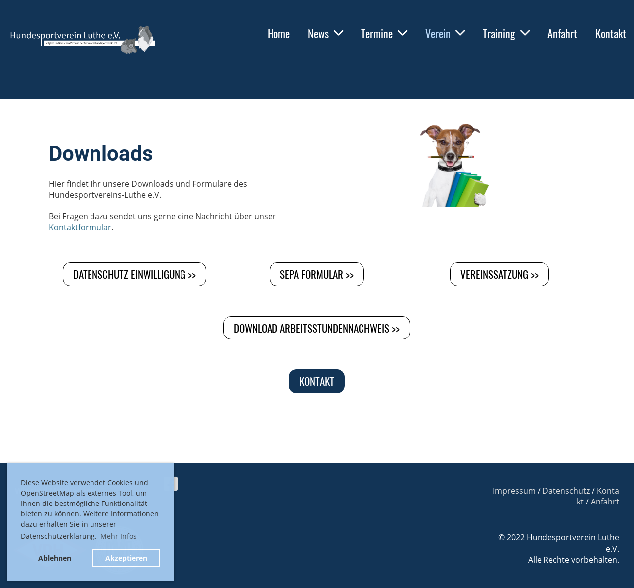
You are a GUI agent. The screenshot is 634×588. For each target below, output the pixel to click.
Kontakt (610, 33)
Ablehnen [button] (54, 558)
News (325, 33)
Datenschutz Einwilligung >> (134, 274)
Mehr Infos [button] (118, 536)
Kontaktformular (80, 227)
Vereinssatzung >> (499, 274)
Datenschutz (566, 490)
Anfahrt (562, 33)
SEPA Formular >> (317, 274)
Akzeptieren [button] (126, 558)
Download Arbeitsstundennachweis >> (317, 328)
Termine (384, 33)
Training (506, 33)
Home (279, 33)
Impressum (514, 490)
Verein (445, 33)
